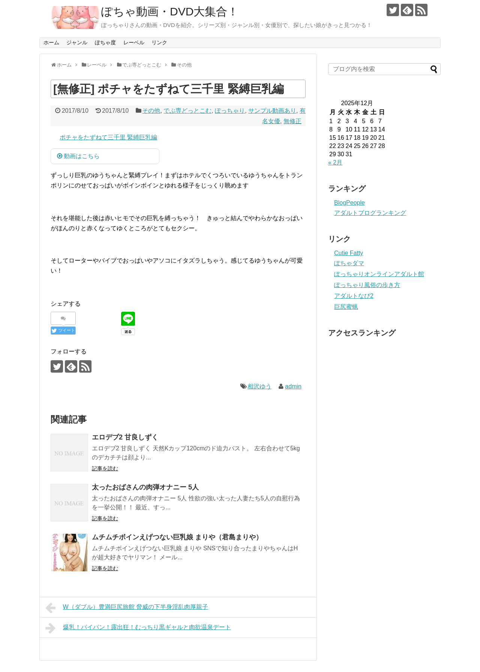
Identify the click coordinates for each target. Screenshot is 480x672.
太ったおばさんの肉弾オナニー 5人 (145, 487)
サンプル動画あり (272, 110)
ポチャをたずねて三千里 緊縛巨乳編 (108, 137)
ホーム (51, 42)
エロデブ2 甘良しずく (125, 437)
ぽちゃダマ (349, 263)
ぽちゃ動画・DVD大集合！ (169, 11)
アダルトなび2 (354, 296)
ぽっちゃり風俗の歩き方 (367, 285)
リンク (159, 42)
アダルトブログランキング (370, 213)
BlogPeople (349, 202)
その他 (151, 110)
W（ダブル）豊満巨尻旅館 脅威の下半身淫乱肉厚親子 (126, 608)
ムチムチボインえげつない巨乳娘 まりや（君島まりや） (177, 537)
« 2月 (335, 162)
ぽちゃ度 (105, 42)
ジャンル (76, 42)
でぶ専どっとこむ (188, 110)
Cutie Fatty (348, 253)
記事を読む (105, 468)
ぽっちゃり (230, 110)
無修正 (293, 121)
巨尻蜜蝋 (346, 307)
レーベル (133, 42)
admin (293, 386)
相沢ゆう (260, 386)
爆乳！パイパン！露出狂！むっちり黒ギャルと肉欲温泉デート (138, 628)
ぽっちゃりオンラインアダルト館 (379, 274)
